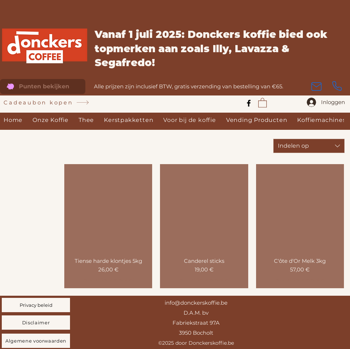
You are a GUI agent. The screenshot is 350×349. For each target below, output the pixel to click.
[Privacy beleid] (36, 305)
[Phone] (337, 86)
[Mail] (316, 86)
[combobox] (309, 146)
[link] (262, 102)
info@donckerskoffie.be (196, 302)
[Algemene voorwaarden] (36, 341)
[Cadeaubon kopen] (46, 103)
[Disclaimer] (36, 322)
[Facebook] (248, 103)
